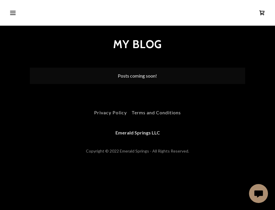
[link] (262, 13)
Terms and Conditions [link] (156, 112)
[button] (37, 13)
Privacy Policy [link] (110, 112)
